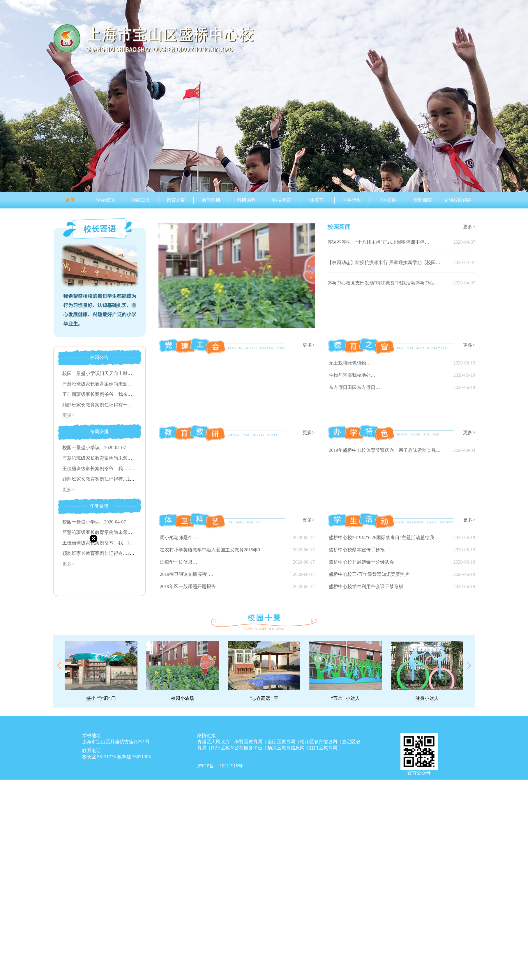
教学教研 (211, 200)
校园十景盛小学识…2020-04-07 (94, 447)
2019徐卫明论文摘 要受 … (186, 574)
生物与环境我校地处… (352, 375)
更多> (68, 415)
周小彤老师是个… (178, 537)
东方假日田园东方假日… (354, 387)
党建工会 (140, 200)
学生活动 (352, 200)
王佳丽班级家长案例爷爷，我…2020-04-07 (105, 468)
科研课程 (246, 200)
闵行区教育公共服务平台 (236, 747)
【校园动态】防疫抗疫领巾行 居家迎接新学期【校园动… (385, 262)
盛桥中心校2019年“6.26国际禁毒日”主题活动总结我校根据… (386, 537)
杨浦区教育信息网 (286, 747)
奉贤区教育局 (248, 741)
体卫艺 (317, 200)
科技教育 (281, 200)
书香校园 (387, 200)
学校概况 (105, 200)
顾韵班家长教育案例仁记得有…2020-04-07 (105, 479)
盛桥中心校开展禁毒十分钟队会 (361, 562)
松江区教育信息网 (318, 741)
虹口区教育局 (323, 747)
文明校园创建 (458, 200)
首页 (70, 200)
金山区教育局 (281, 741)
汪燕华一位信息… (178, 562)
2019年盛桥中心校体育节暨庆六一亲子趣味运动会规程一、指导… (386, 450)
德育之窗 (176, 200)
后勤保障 (422, 200)
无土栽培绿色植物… (350, 362)
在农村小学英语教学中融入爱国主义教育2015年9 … (213, 549)
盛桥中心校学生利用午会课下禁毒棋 (366, 586)
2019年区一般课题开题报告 (188, 586)
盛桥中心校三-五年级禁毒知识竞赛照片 (369, 574)
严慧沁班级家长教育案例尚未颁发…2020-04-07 (110, 458)
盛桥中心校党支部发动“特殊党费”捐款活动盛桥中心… (383, 282)
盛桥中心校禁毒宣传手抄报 (357, 549)
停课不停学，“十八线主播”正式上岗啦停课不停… (378, 242)
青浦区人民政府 (213, 741)
